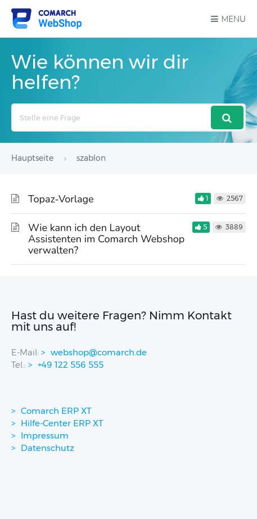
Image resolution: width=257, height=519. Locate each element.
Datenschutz (47, 448)
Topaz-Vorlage (61, 199)
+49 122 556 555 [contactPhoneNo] (70, 364)
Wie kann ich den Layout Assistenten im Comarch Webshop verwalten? (106, 239)
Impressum (45, 435)
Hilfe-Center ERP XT (62, 423)
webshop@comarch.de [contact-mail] (99, 352)
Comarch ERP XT (56, 410)
